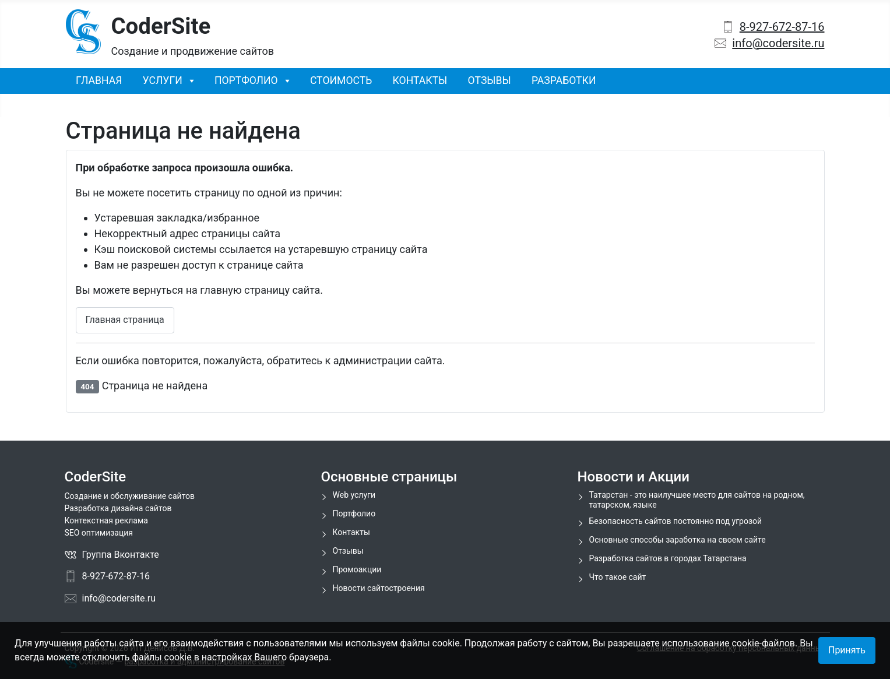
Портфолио (246, 80)
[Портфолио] (284, 80)
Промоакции (357, 569)
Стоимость (341, 80)
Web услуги (354, 494)
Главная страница (125, 319)
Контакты (420, 80)
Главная (99, 80)
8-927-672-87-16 (782, 27)
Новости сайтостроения (379, 588)
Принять (847, 650)
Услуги (162, 80)
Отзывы (489, 80)
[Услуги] (188, 80)
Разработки (564, 80)
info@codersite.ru (778, 43)
